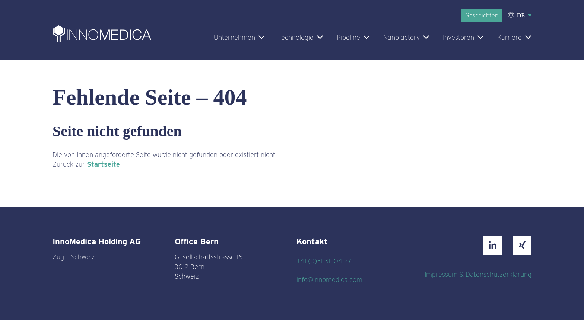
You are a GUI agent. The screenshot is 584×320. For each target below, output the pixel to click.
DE (521, 15)
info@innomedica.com (329, 280)
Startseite (103, 164)
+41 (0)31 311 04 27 (324, 261)
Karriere (509, 37)
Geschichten (481, 15)
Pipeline (348, 37)
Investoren (458, 37)
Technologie (296, 37)
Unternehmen (234, 37)
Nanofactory (401, 37)
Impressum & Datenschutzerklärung (478, 274)
